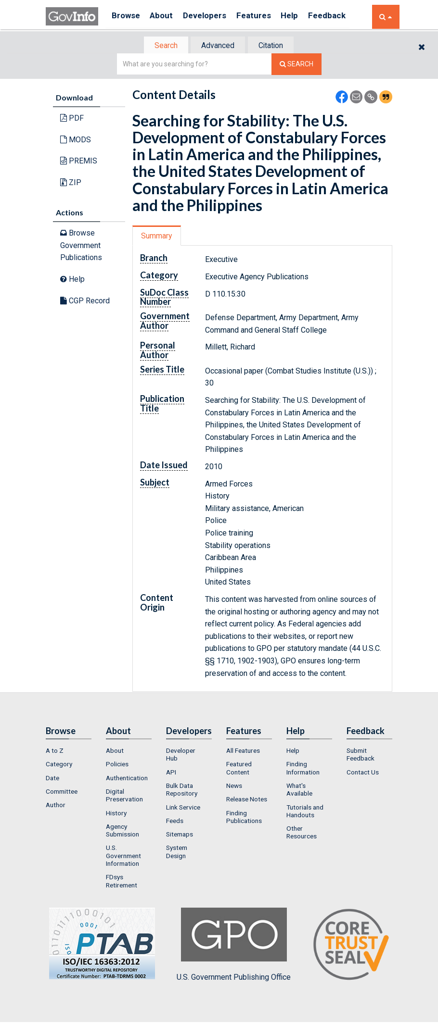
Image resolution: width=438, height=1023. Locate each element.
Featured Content (239, 769)
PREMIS (78, 161)
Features (265, 16)
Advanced (217, 45)
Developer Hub (180, 755)
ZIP (70, 183)
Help (304, 16)
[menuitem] (68, 751)
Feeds (174, 821)
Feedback (344, 16)
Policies (117, 765)
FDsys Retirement (121, 882)
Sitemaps (179, 835)
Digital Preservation (124, 796)
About (166, 16)
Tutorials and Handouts (304, 812)
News (234, 786)
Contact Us (363, 773)
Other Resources (301, 833)
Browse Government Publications (81, 246)
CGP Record (85, 301)
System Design (176, 853)
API (171, 773)
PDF (72, 119)
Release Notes (246, 800)
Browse (127, 16)
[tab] (161, 46)
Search (161, 45)
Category (59, 765)
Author (55, 806)
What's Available (299, 790)
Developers (212, 16)
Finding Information (303, 769)
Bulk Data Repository (181, 790)
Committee (61, 792)
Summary (158, 236)
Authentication (127, 779)
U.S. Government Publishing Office (234, 946)
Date (52, 779)
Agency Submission (122, 831)
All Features (243, 751)
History (116, 814)
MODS (75, 140)
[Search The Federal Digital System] (296, 65)
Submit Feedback (360, 755)
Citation (274, 45)
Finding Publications (244, 817)
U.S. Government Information (123, 857)
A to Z (55, 751)
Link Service (183, 808)
